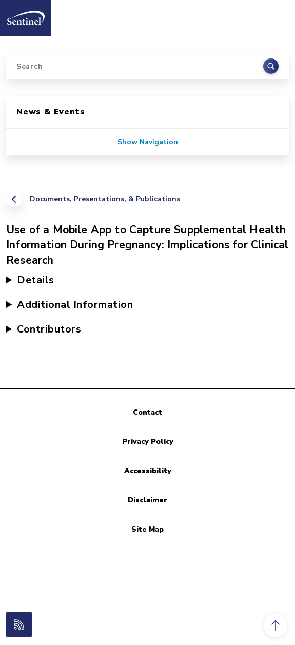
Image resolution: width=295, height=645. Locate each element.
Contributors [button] (49, 329)
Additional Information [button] (75, 304)
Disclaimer (147, 500)
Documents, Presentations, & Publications (105, 199)
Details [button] (35, 280)
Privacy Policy (147, 441)
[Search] (147, 66)
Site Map (147, 529)
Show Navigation (147, 142)
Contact (147, 412)
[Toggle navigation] (276, 15)
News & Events (50, 112)
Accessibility (147, 471)
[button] (275, 625)
